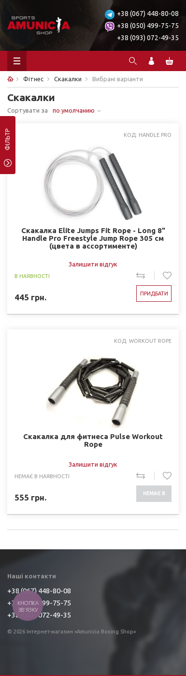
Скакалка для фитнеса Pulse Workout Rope (93, 440)
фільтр (7, 142)
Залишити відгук (93, 264)
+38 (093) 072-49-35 (148, 38)
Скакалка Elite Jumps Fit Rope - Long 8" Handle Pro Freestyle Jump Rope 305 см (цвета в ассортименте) (93, 238)
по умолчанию (74, 110)
